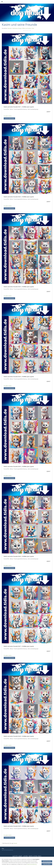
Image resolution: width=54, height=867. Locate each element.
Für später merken (8, 116)
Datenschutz (34, 863)
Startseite (9, 28)
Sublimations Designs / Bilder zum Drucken (21, 28)
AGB (14, 863)
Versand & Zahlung (27, 863)
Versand (15, 843)
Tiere (33, 28)
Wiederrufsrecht (18, 863)
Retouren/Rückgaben (42, 863)
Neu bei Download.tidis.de (7, 850)
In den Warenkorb (9, 118)
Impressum (9, 863)
